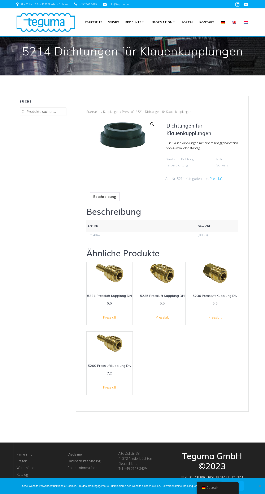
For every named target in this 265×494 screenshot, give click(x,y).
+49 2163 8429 (88, 4)
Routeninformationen (83, 467)
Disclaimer (75, 454)
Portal (188, 22)
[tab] (105, 196)
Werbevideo (25, 467)
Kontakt (206, 22)
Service (114, 22)
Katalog (22, 474)
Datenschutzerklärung (84, 461)
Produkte (133, 22)
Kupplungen (111, 111)
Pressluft (128, 111)
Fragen (22, 461)
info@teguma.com (120, 4)
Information (161, 22)
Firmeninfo (24, 454)
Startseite (93, 22)
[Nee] (260, 486)
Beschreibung (104, 196)
